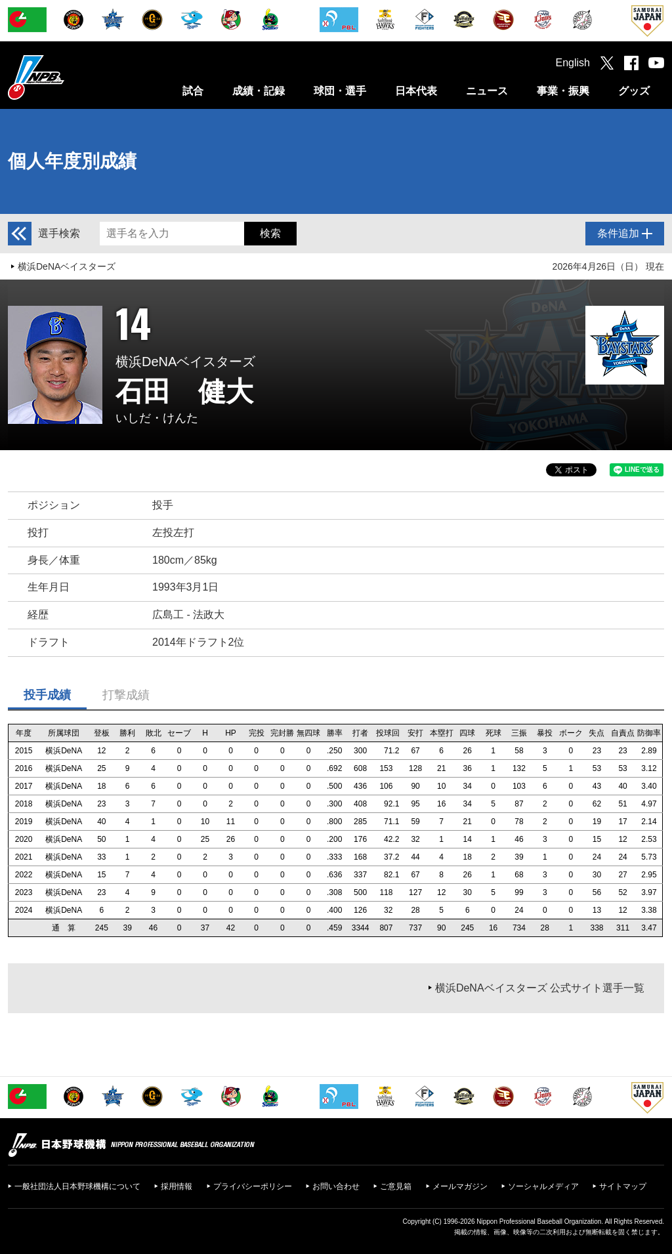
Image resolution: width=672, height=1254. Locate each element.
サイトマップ (622, 1186)
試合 (192, 90)
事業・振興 (563, 90)
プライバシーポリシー (252, 1186)
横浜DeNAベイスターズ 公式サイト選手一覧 (539, 987)
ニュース (487, 90)
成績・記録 (258, 90)
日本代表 (416, 90)
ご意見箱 (395, 1186)
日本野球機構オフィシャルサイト (69, 77)
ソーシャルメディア (543, 1186)
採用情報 (176, 1186)
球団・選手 (340, 90)
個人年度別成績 (72, 161)
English (573, 62)
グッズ (634, 90)
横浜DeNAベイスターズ (67, 266)
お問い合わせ (336, 1186)
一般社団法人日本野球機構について (77, 1186)
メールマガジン (460, 1186)
